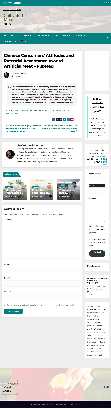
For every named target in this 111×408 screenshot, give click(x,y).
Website (7, 291)
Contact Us (81, 36)
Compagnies (42, 36)
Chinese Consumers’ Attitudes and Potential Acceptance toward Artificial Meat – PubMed (39, 61)
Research (9, 187)
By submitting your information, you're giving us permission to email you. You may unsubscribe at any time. (97, 236)
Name (7, 264)
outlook (104, 290)
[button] (108, 38)
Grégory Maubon (20, 73)
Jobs (56, 36)
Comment (9, 219)
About (14, 36)
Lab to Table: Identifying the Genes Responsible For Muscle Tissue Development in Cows (23, 128)
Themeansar (75, 404)
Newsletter (10, 41)
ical (95, 290)
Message (92, 198)
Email (7, 278)
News (27, 36)
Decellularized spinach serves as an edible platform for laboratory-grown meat (59, 128)
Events (66, 36)
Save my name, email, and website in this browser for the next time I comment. (40, 305)
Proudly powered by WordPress (42, 404)
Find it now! (100, 157)
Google (99, 290)
